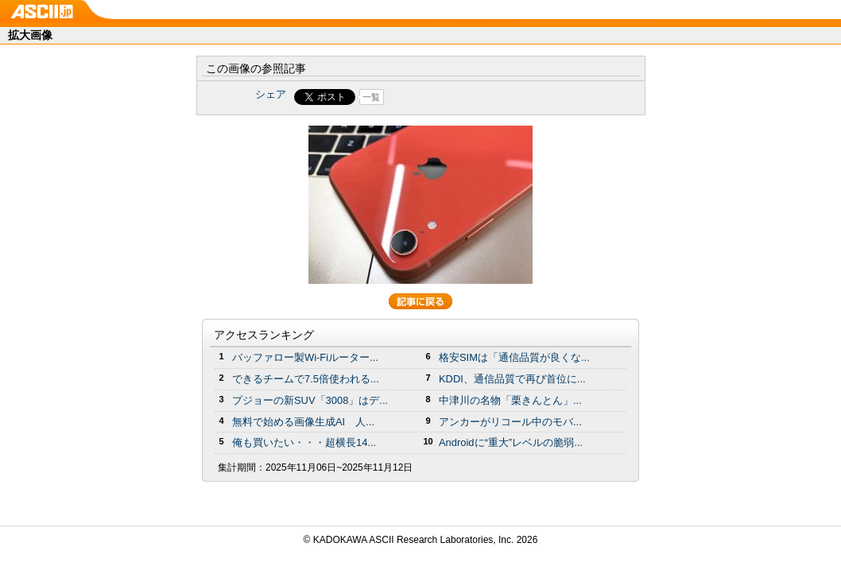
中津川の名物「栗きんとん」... (510, 400)
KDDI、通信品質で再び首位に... (512, 379)
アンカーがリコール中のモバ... (510, 422)
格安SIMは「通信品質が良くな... (514, 357)
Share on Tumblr (479, 97)
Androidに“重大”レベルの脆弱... (511, 442)
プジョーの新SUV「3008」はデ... (310, 400)
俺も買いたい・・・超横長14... (304, 442)
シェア (270, 94)
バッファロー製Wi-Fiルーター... (305, 357)
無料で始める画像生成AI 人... (303, 422)
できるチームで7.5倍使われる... (305, 379)
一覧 (371, 97)
